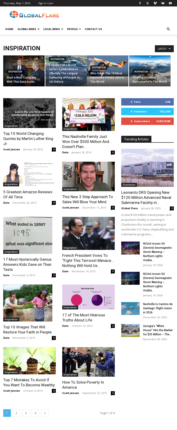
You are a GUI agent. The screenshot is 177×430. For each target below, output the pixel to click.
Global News (29, 29)
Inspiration (15, 71)
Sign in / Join (45, 3)
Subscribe (163, 121)
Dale (65, 152)
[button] (168, 29)
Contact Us (93, 29)
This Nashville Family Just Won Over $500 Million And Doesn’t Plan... (85, 141)
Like (168, 101)
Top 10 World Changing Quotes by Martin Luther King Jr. (28, 138)
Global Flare (129, 208)
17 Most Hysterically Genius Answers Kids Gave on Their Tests (27, 264)
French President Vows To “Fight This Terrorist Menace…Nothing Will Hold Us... (88, 260)
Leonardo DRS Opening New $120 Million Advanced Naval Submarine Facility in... (146, 197)
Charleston (129, 184)
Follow (165, 111)
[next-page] (45, 413)
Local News (53, 29)
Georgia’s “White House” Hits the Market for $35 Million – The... (158, 330)
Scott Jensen (11, 149)
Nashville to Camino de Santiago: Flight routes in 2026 (158, 308)
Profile (74, 29)
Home (9, 29)
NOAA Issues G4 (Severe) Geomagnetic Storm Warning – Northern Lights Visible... (157, 252)
